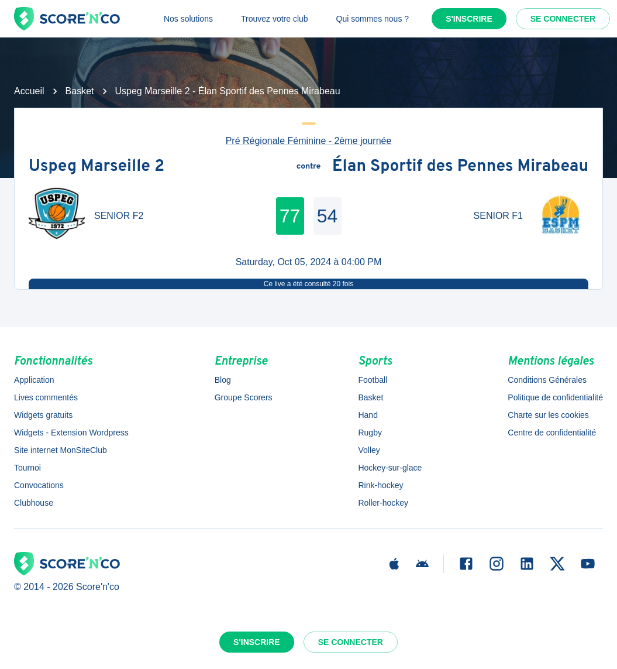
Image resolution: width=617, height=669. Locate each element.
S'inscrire (469, 18)
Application (34, 380)
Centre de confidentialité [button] (552, 432)
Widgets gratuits (43, 415)
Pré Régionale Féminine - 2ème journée (309, 141)
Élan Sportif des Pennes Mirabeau (460, 166)
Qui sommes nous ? (372, 18)
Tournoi (27, 467)
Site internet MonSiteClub (60, 450)
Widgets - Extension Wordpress (71, 432)
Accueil (29, 91)
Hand (367, 415)
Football (372, 380)
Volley (369, 450)
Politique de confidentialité (555, 397)
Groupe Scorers (244, 397)
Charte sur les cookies (548, 415)
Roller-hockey (383, 502)
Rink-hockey (380, 485)
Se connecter (562, 18)
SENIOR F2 (118, 216)
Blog (223, 380)
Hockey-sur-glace (390, 467)
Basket (80, 91)
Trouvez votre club (274, 18)
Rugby (369, 432)
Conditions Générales (547, 380)
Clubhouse (33, 502)
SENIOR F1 (498, 216)
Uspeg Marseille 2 (96, 166)
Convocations (39, 485)
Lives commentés (46, 397)
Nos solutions (188, 18)
